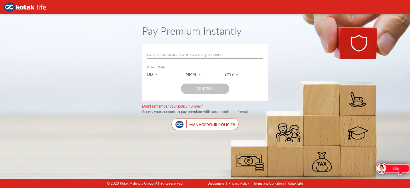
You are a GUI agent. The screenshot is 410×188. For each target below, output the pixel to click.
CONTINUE (205, 89)
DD (150, 74)
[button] (166, 72)
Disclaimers (216, 183)
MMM (191, 74)
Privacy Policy (239, 183)
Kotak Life (295, 183)
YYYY (229, 74)
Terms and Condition (268, 183)
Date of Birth (156, 67)
